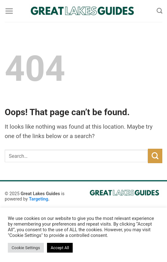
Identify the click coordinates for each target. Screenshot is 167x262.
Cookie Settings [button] (26, 247)
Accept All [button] (60, 247)
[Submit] (155, 156)
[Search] (159, 11)
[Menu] (9, 11)
